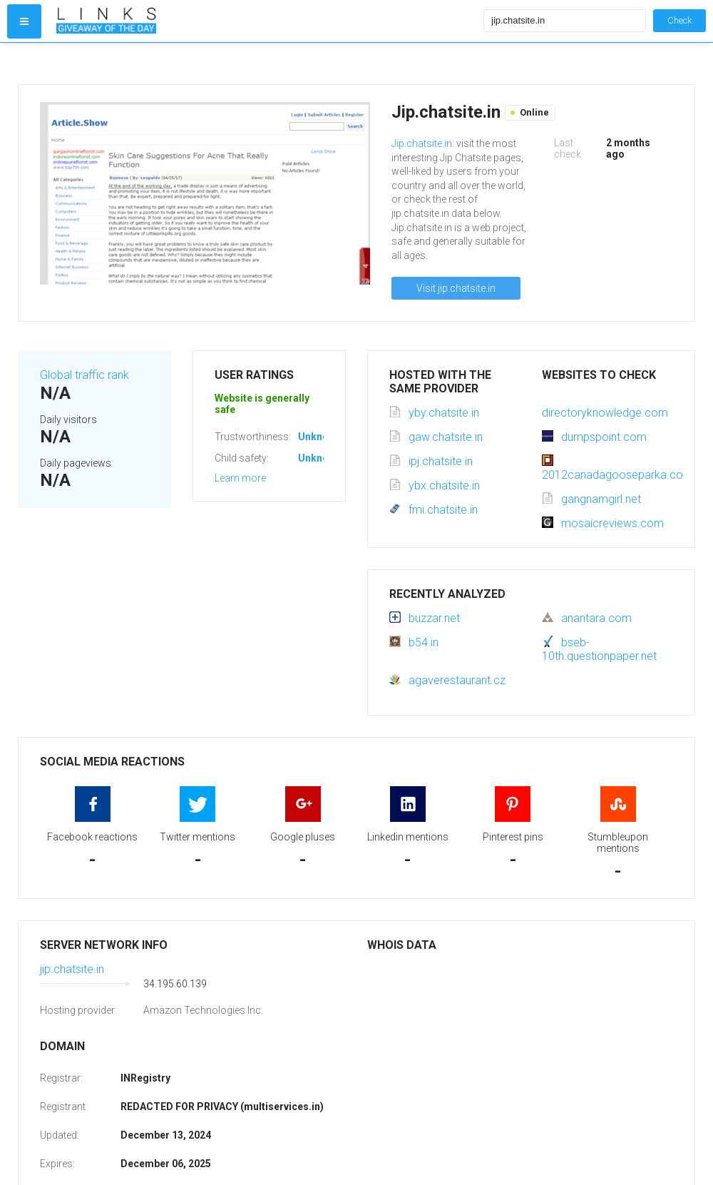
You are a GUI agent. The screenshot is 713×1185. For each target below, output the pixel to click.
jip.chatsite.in (72, 969)
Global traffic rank (84, 375)
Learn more (240, 478)
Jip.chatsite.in (421, 143)
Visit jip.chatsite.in (456, 288)
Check (679, 20)
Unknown (320, 436)
